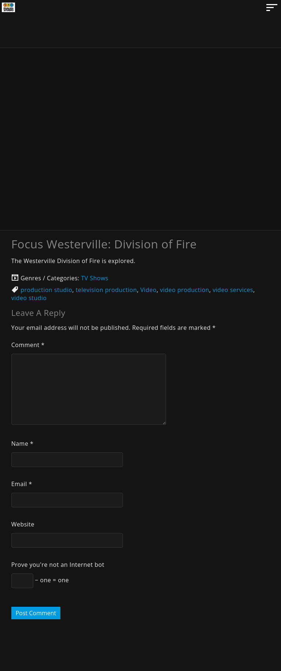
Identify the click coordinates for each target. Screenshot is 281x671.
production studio (46, 290)
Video (148, 290)
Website (22, 524)
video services (233, 290)
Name (22, 444)
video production (184, 290)
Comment (28, 345)
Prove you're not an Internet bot (57, 565)
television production (106, 290)
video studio (29, 298)
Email (21, 484)
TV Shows (95, 278)
